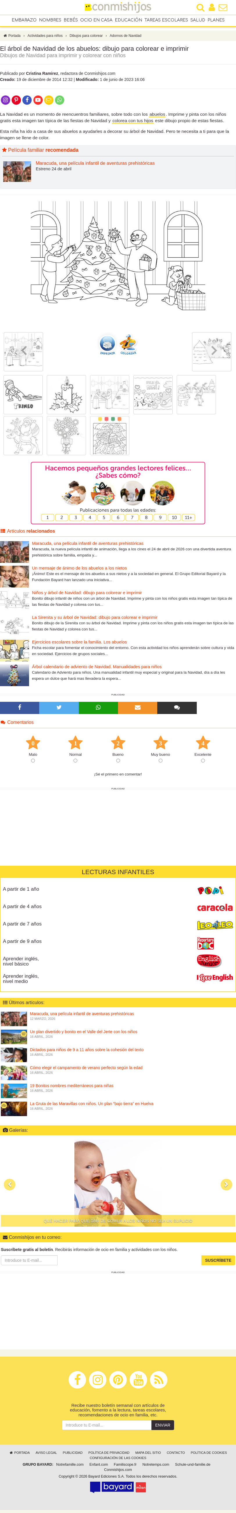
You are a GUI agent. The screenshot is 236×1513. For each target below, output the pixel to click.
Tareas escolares (166, 20)
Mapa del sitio (148, 1455)
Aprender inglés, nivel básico (21, 964)
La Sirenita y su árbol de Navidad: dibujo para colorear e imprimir (95, 620)
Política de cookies (209, 1455)
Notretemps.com (155, 1467)
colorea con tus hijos (132, 123)
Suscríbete (218, 1263)
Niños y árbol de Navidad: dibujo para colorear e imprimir (87, 595)
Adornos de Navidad (126, 39)
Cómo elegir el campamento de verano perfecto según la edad (86, 1070)
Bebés (71, 20)
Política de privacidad (108, 1455)
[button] (9, 1187)
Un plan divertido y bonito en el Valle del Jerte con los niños (83, 1034)
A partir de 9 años (22, 944)
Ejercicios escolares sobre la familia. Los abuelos (79, 644)
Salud (197, 20)
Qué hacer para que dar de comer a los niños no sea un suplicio (118, 1223)
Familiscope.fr (125, 1467)
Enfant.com (99, 1467)
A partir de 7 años (22, 927)
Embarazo (24, 20)
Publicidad (73, 1455)
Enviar (162, 1428)
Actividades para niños (45, 39)
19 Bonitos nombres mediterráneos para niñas (71, 1088)
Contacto (176, 1455)
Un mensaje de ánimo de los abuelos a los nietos (79, 570)
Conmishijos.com (118, 1473)
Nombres (50, 20)
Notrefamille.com (69, 1467)
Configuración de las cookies (118, 1461)
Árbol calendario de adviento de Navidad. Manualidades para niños (97, 669)
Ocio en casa (96, 20)
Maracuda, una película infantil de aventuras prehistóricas (95, 166)
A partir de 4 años (22, 909)
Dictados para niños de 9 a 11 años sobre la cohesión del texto (87, 1052)
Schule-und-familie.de (192, 1467)
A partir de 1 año (21, 892)
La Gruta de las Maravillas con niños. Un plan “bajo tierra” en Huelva (91, 1106)
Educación (128, 20)
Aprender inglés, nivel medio (21, 981)
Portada (12, 39)
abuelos (157, 117)
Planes (216, 20)
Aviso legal (46, 1455)
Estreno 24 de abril (53, 171)
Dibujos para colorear (86, 39)
